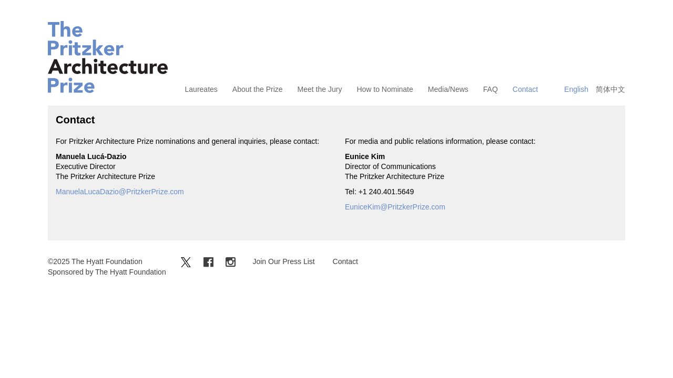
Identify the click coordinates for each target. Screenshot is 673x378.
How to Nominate (384, 89)
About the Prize (257, 89)
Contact (525, 89)
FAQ (490, 89)
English (576, 89)
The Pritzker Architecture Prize (108, 57)
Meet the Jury (320, 89)
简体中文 (610, 89)
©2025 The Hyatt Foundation (95, 261)
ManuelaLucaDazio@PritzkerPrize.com (120, 191)
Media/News (448, 89)
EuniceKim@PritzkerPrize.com (395, 207)
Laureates (201, 89)
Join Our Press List (283, 261)
